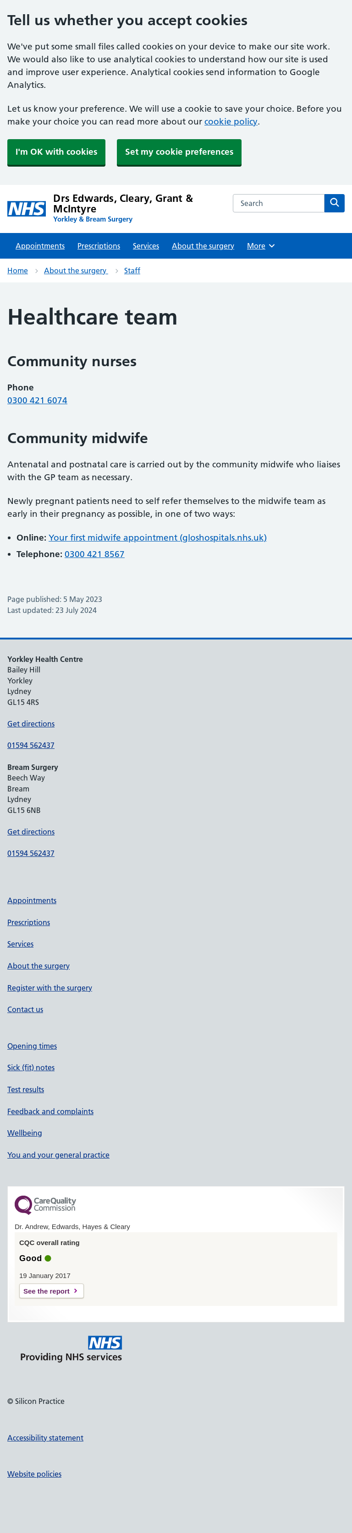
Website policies (34, 1474)
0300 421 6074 (37, 400)
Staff (132, 270)
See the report (46, 1291)
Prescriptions (98, 245)
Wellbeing (24, 1133)
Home (17, 270)
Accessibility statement (45, 1437)
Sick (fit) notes (31, 1067)
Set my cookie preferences (179, 151)
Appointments (40, 245)
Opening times (32, 1046)
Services (146, 245)
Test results (25, 1089)
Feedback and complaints (50, 1111)
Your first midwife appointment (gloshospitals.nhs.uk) (158, 537)
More (261, 245)
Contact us (25, 1009)
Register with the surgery (49, 987)
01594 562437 (31, 745)
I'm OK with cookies (56, 151)
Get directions (31, 723)
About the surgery (203, 245)
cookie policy (231, 121)
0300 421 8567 (95, 554)
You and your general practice (58, 1154)
